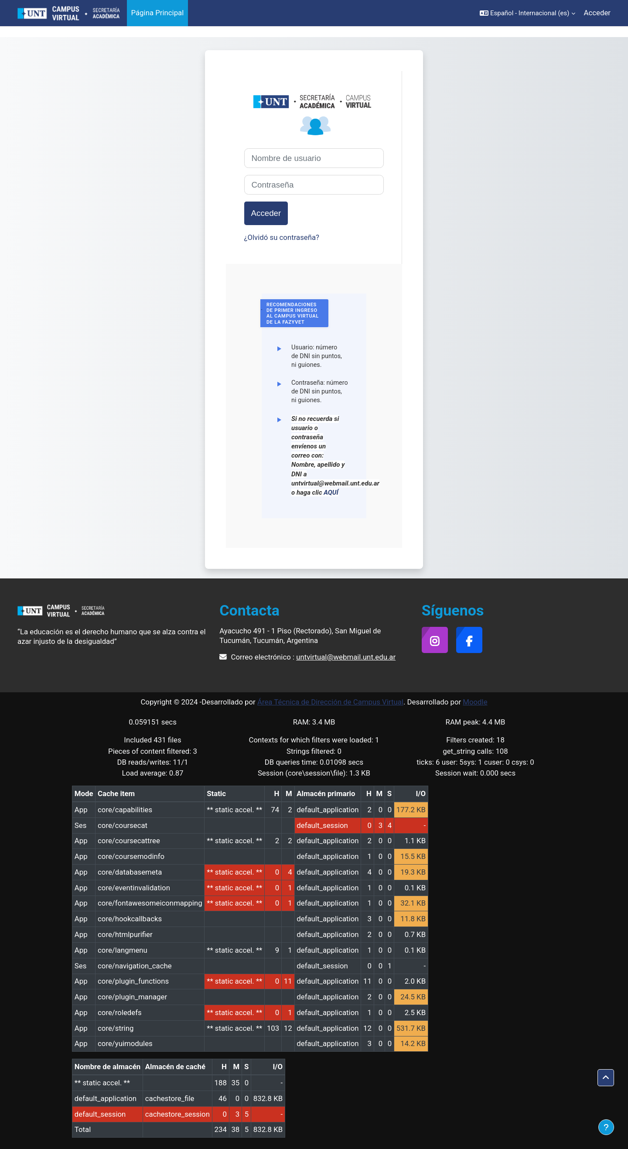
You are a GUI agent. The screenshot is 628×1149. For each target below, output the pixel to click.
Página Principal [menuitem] (157, 12)
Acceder (597, 12)
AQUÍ (331, 492)
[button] (527, 13)
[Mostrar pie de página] (606, 1127)
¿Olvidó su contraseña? (282, 237)
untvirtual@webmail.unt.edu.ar (346, 657)
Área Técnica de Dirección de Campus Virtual (330, 702)
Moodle (475, 702)
